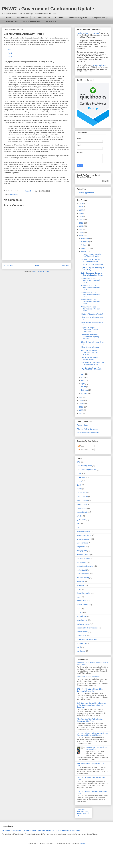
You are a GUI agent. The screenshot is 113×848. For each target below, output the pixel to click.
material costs (82, 616)
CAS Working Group (84, 466)
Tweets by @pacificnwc (85, 193)
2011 (81, 404)
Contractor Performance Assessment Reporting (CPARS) (90, 337)
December (85, 239)
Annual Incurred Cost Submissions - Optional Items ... (90, 280)
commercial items (83, 558)
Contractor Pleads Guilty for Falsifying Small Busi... (91, 255)
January (84, 393)
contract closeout (83, 574)
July (83, 374)
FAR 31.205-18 (82, 497)
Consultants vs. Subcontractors (88, 677)
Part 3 (10, 56)
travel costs (81, 651)
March (83, 387)
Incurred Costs (82, 512)
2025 (81, 204)
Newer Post (8, 266)
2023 (81, 210)
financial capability (83, 593)
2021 (81, 216)
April (83, 384)
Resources (81, 813)
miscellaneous (82, 620)
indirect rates (81, 601)
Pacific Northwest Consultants (88, 33)
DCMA (79, 481)
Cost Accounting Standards (87, 469)
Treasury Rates (82, 425)
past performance (83, 624)
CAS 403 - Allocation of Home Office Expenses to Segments (90, 690)
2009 (81, 410)
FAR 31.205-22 (82, 500)
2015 (81, 233)
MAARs (79, 516)
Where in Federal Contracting (87, 429)
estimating (80, 585)
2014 (81, 236)
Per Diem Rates (12, 22)
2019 (81, 220)
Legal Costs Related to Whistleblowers (89, 358)
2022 (81, 213)
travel (79, 647)
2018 (81, 223)
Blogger (82, 843)
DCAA (79, 473)
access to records (83, 531)
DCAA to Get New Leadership (92, 265)
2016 (81, 229)
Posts (81, 446)
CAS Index (59, 18)
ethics (79, 589)
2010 (81, 407)
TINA (79, 527)
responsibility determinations (87, 628)
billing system (13, 194)
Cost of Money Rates (31, 22)
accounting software (84, 535)
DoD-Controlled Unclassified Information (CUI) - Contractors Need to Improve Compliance (91, 705)
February (84, 390)
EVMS (79, 485)
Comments (83, 450)
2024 (81, 207)
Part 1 (10, 50)
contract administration (85, 566)
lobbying (80, 612)
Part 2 (10, 53)
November (85, 242)
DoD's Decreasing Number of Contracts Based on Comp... (92, 274)
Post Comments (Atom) (41, 272)
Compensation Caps (100, 18)
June (83, 377)
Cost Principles (22, 18)
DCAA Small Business (41, 18)
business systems (83, 554)
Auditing (80, 811)
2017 (81, 226)
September (85, 248)
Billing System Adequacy (90, 347)
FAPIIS (79, 489)
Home (8, 18)
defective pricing (83, 578)
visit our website (99, 65)
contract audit (82, 570)
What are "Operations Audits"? (92, 314)
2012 (81, 400)
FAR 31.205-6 (82, 508)
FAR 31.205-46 (82, 504)
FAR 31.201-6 (82, 493)
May (83, 380)
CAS (78, 462)
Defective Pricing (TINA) (78, 18)
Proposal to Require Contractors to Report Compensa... (89, 330)
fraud (79, 597)
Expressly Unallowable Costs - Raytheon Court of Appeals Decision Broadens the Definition (41, 830)
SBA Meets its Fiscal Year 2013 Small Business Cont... (92, 364)
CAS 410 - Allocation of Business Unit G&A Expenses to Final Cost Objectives (92, 734)
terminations (81, 643)
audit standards (82, 543)
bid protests (81, 547)
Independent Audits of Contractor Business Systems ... (89, 352)
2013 (81, 397)
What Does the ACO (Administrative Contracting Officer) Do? (90, 720)
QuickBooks (81, 520)
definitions (80, 581)
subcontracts (81, 635)
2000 (81, 413)
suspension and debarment (87, 639)
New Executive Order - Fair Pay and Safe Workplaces (91, 369)
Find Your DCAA (51, 22)
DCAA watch (81, 477)
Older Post (65, 266)
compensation (82, 562)
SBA (78, 524)
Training (86, 811)
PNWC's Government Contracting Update (48, 8)
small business (82, 632)
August (84, 251)
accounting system (83, 539)
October (84, 245)
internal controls (82, 605)
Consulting (81, 810)
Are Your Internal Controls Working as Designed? (90, 260)
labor (78, 609)
